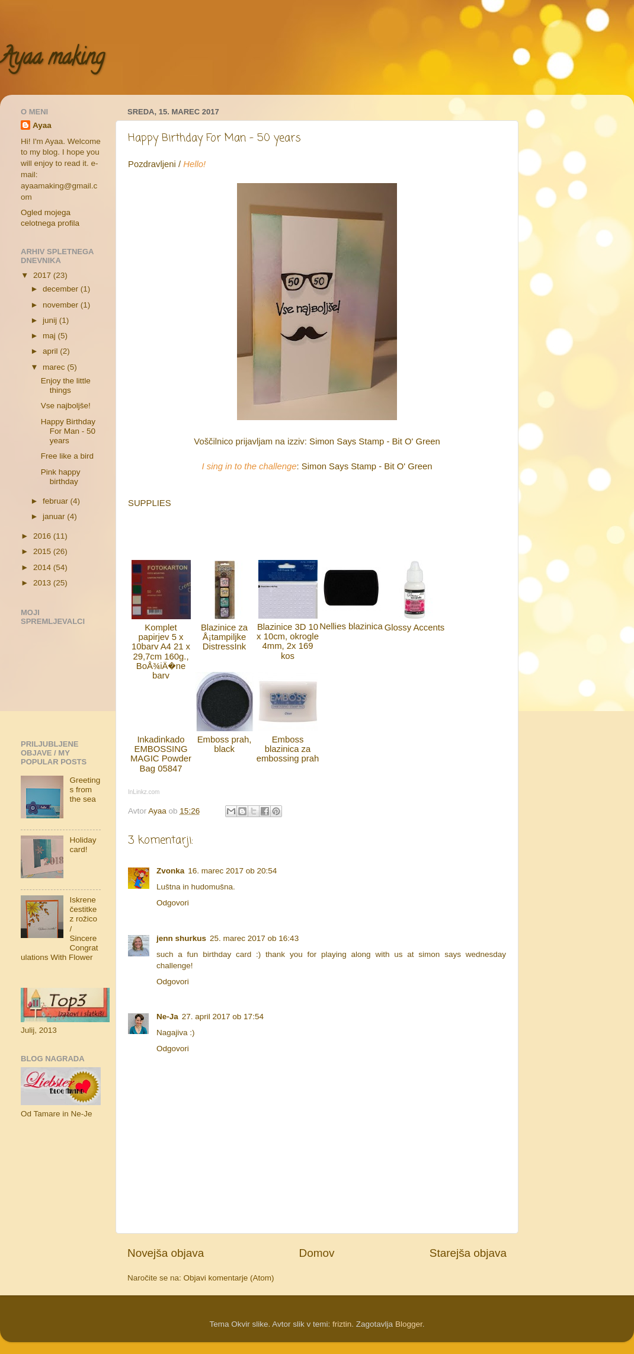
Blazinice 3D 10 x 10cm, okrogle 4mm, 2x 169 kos (288, 641)
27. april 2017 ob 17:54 (223, 1016)
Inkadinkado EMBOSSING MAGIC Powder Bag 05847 (160, 754)
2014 (43, 567)
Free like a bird (67, 456)
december (62, 288)
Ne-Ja (167, 1016)
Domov (317, 1253)
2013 (43, 582)
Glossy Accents (414, 627)
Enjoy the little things (66, 385)
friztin (341, 1324)
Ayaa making (52, 59)
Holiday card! (82, 845)
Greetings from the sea (84, 790)
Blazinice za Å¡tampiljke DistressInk (224, 637)
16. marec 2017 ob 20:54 (232, 870)
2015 (43, 551)
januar (55, 516)
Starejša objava (468, 1253)
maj (50, 335)
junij (51, 320)
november (62, 304)
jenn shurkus (181, 938)
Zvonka (170, 870)
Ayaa (42, 125)
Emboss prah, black (224, 744)
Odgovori (172, 902)
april (51, 351)
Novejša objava (165, 1253)
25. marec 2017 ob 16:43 (254, 938)
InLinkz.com (143, 792)
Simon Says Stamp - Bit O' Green (374, 441)
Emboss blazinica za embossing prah (288, 749)
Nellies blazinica (350, 626)
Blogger (408, 1324)
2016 (43, 536)
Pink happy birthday (61, 477)
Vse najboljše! (66, 405)
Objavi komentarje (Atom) (229, 1277)
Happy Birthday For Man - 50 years (68, 431)
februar (57, 501)
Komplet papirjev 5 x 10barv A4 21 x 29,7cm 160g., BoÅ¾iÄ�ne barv (161, 652)
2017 (43, 275)
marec (55, 367)
